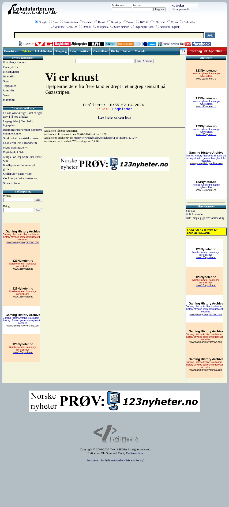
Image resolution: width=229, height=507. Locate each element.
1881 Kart (159, 22)
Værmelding (217, 218)
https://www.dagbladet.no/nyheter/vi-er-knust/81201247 (105, 137)
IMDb (73, 27)
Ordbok (87, 27)
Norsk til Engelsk (170, 27)
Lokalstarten (71, 22)
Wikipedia (103, 27)
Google (43, 22)
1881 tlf (144, 22)
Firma (174, 22)
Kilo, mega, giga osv (198, 218)
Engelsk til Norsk (144, 27)
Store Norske (121, 27)
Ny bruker (178, 5)
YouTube (59, 27)
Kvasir (101, 22)
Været (130, 22)
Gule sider (189, 22)
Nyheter (88, 22)
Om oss (190, 211)
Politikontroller (194, 214)
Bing (55, 22)
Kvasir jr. (116, 22)
